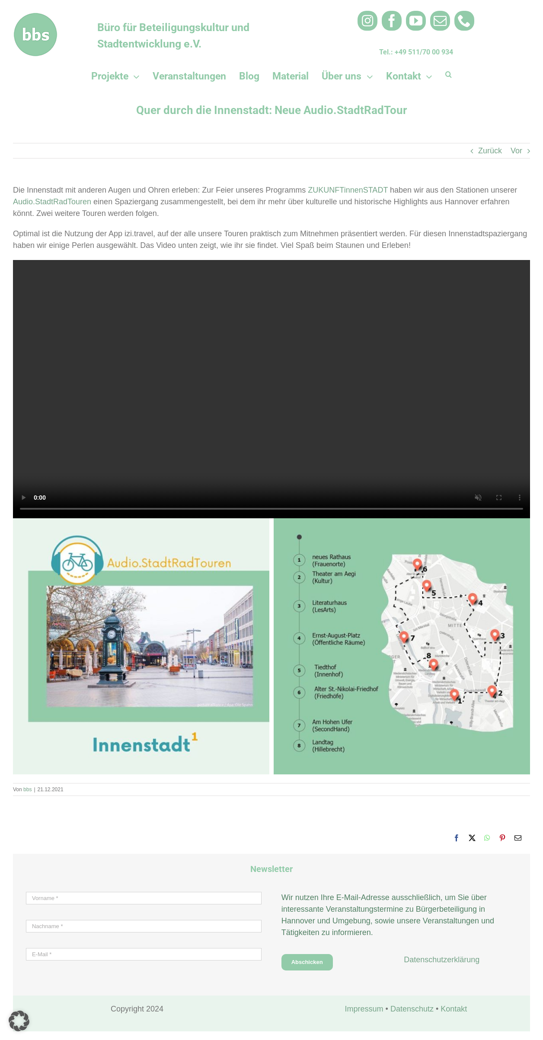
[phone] (464, 21)
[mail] (440, 21)
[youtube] (416, 21)
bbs (27, 789)
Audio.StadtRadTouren (52, 201)
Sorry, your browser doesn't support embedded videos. (271, 389)
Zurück (490, 150)
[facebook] (392, 21)
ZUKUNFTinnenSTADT (348, 190)
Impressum (364, 1009)
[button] (448, 74)
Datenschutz (412, 1009)
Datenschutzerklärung (441, 959)
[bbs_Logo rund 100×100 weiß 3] (35, 17)
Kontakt (454, 1009)
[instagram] (367, 21)
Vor (516, 150)
